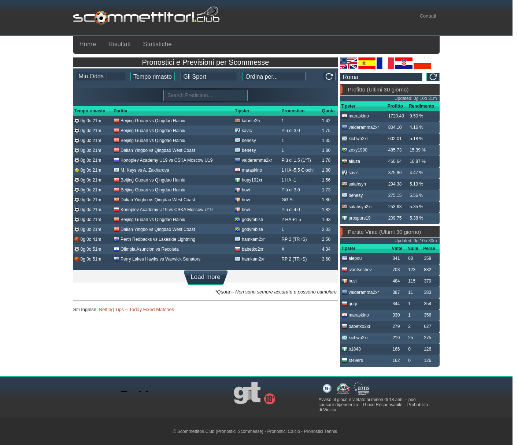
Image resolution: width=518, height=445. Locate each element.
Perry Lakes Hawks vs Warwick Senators (157, 259)
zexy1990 (354, 150)
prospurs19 (356, 218)
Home (87, 44)
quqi (349, 304)
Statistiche (157, 44)
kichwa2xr (355, 139)
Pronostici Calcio (283, 431)
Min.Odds (91, 76)
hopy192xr (248, 180)
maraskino (248, 170)
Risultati (119, 44)
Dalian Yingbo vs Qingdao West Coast (154, 150)
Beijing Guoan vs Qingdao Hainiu (149, 121)
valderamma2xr (253, 160)
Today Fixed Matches (151, 309)
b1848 (351, 349)
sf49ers (352, 360)
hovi (242, 190)
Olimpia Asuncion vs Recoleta (146, 249)
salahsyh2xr (357, 207)
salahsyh (354, 184)
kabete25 (247, 121)
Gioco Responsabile (382, 404)
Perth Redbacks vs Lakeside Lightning (154, 239)
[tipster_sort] (274, 76)
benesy (245, 140)
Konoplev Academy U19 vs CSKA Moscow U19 (163, 160)
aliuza (351, 161)
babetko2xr (249, 249)
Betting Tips (111, 309)
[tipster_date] (152, 76)
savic (243, 131)
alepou (352, 258)
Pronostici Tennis (320, 431)
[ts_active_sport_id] (209, 76)
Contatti (428, 16)
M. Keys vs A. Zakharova (141, 170)
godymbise (249, 219)
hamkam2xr (250, 239)
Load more (205, 276)
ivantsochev (357, 270)
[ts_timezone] (381, 77)
